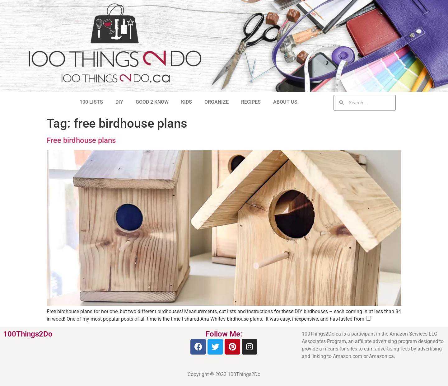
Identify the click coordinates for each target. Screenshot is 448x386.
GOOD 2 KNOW (152, 102)
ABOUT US (285, 102)
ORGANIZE (216, 102)
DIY (119, 102)
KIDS (186, 102)
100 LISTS (91, 102)
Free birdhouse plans (81, 140)
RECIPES (251, 102)
